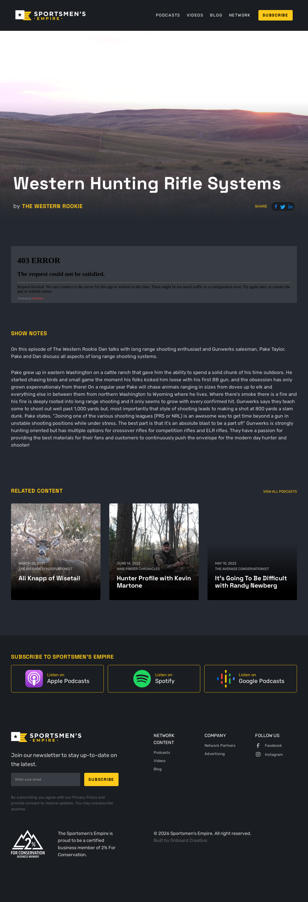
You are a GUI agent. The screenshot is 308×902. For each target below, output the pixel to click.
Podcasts (168, 15)
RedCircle (37, 298)
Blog (216, 15)
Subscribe (275, 15)
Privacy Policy (85, 797)
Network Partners (220, 745)
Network (240, 15)
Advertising (214, 754)
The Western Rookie (52, 206)
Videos (195, 15)
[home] (50, 15)
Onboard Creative (188, 840)
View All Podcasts (280, 491)
